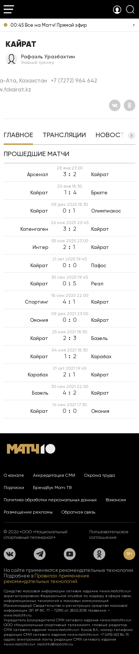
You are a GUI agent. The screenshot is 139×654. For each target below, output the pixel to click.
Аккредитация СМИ (54, 475)
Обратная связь (78, 512)
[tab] (18, 135)
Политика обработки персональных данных (50, 499)
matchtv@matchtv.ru (55, 644)
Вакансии (116, 499)
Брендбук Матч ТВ (52, 487)
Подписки (14, 487)
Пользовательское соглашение (109, 534)
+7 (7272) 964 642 (74, 80)
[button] (131, 135)
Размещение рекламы (28, 512)
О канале (14, 475)
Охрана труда (99, 475)
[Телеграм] (40, 554)
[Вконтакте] (114, 105)
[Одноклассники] (129, 105)
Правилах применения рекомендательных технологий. (46, 578)
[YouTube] (70, 554)
